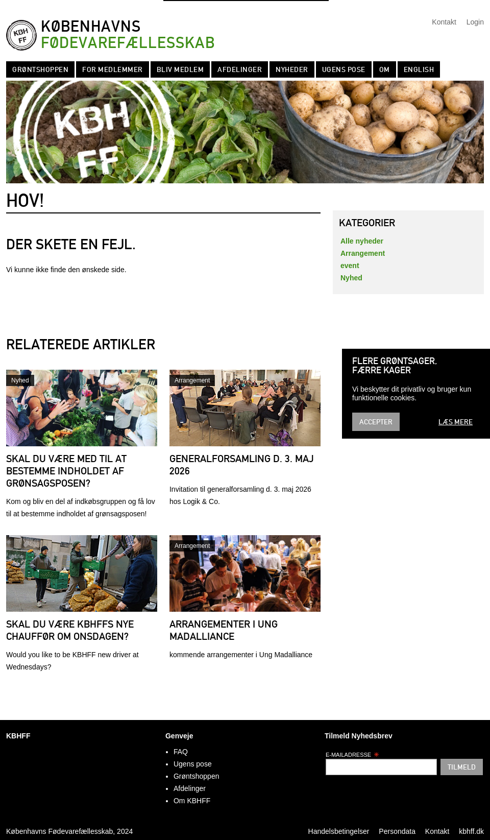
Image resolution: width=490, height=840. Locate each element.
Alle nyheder (361, 241)
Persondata (397, 831)
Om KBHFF (192, 801)
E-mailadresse (352, 755)
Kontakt (444, 22)
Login (475, 22)
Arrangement (192, 380)
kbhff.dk (471, 831)
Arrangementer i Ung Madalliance (223, 630)
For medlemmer (112, 69)
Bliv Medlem (180, 69)
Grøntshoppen (40, 69)
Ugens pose (343, 69)
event (349, 265)
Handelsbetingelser (339, 831)
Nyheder (292, 69)
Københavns (128, 35)
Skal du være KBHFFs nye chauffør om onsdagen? (70, 630)
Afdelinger (239, 69)
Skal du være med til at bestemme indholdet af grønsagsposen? (66, 470)
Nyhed (20, 380)
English (419, 69)
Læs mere (455, 422)
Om (384, 69)
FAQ (181, 752)
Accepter (376, 422)
